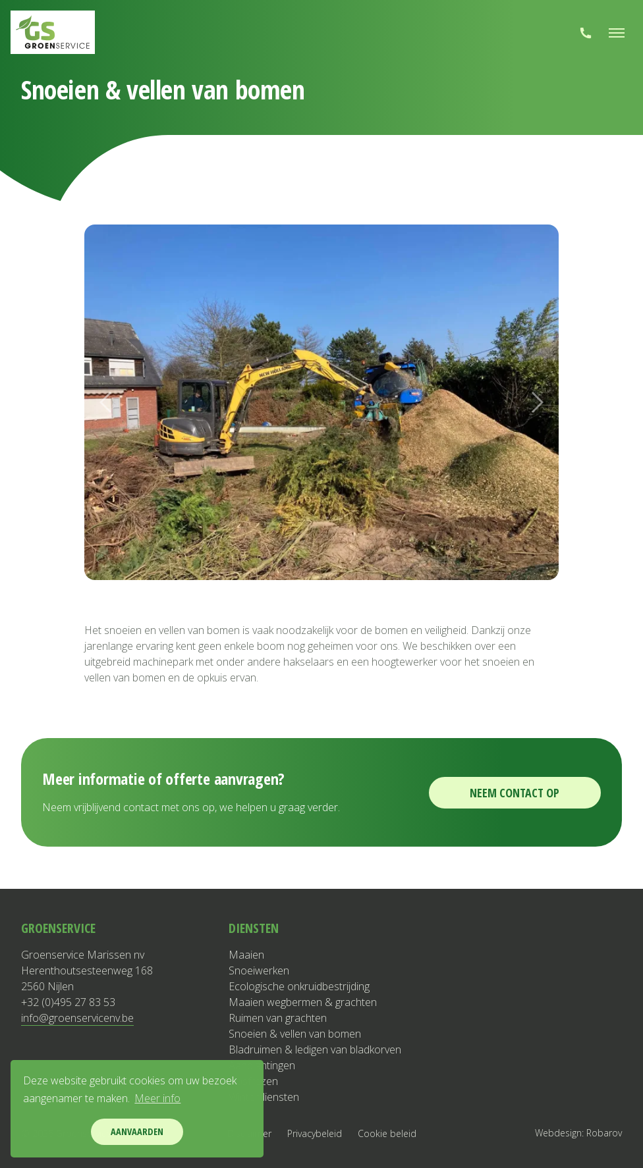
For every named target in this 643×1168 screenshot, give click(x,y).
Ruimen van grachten (278, 1018)
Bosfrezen (253, 1081)
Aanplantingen (262, 1065)
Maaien (246, 954)
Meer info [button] (157, 1098)
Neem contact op (514, 793)
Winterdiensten (264, 1097)
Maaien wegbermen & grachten (303, 1002)
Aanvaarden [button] (137, 1131)
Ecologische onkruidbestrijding (299, 986)
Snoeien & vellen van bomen (295, 1033)
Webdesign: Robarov (578, 1133)
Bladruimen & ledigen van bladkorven (315, 1049)
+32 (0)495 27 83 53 (68, 1002)
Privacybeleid (314, 1133)
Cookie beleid (387, 1133)
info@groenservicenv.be (77, 1018)
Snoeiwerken (259, 970)
